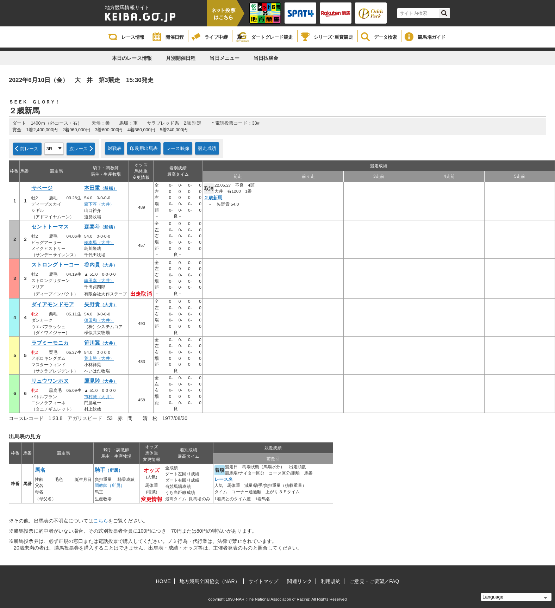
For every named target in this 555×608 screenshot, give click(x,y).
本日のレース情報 (132, 58)
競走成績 (207, 148)
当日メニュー (224, 58)
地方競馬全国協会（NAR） (210, 581)
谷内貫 (100, 265)
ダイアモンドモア (52, 304)
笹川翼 (100, 343)
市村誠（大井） (99, 396)
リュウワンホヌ (50, 381)
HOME (163, 581)
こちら (100, 521)
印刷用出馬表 (144, 148)
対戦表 (114, 148)
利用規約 (331, 581)
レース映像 (177, 148)
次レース (78, 148)
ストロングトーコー (55, 265)
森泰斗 (100, 227)
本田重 (100, 188)
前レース (29, 148)
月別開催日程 (181, 58)
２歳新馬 (213, 197)
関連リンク (299, 581)
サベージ (41, 188)
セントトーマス (50, 227)
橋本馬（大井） (99, 242)
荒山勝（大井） (99, 358)
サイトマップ (264, 581)
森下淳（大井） (99, 204)
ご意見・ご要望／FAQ (374, 581)
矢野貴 (100, 304)
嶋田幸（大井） (99, 280)
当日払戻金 (266, 58)
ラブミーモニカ (50, 343)
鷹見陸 (100, 381)
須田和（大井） (99, 320)
